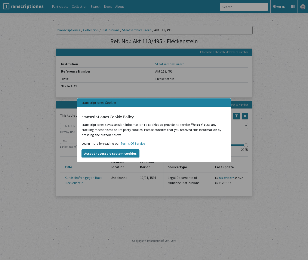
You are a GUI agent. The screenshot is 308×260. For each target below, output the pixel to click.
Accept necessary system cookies (110, 153)
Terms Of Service (132, 143)
